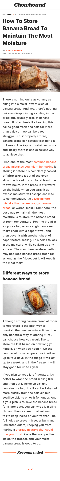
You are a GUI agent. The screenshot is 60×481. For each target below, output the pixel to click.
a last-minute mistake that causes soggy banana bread (27, 203)
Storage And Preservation (30, 15)
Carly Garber (14, 50)
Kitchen (7, 15)
